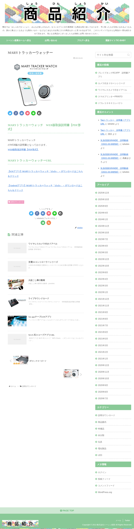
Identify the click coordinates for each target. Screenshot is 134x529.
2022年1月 (103, 292)
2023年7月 (103, 239)
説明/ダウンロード (16, 202)
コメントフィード (106, 486)
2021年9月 (103, 312)
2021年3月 (103, 345)
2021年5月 (103, 339)
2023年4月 (103, 246)
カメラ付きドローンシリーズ (111, 83)
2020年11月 (103, 372)
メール (118, 521)
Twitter (127, 521)
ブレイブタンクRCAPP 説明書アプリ (114, 75)
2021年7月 (103, 325)
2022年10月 (103, 266)
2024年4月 (103, 213)
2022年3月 (103, 286)
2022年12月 (103, 259)
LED (100, 455)
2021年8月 (103, 319)
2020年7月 (103, 398)
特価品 (101, 428)
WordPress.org (105, 492)
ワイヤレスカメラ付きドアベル (112, 90)
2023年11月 (103, 226)
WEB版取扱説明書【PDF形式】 (24, 149)
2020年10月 (103, 378)
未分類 (101, 435)
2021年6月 (103, 332)
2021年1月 (103, 358)
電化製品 (102, 448)
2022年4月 (103, 279)
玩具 (100, 442)
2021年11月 (103, 305)
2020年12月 (103, 365)
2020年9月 (103, 385)
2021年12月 (103, 299)
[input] (113, 55)
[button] (128, 54)
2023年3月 (103, 252)
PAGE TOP (67, 511)
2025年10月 (103, 199)
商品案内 (102, 422)
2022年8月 (103, 272)
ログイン (102, 472)
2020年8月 (103, 392)
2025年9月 (103, 206)
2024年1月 (103, 219)
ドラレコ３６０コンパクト (110, 103)
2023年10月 (103, 232)
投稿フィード (104, 479)
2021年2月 (103, 352)
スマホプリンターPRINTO (110, 96)
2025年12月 (103, 193)
